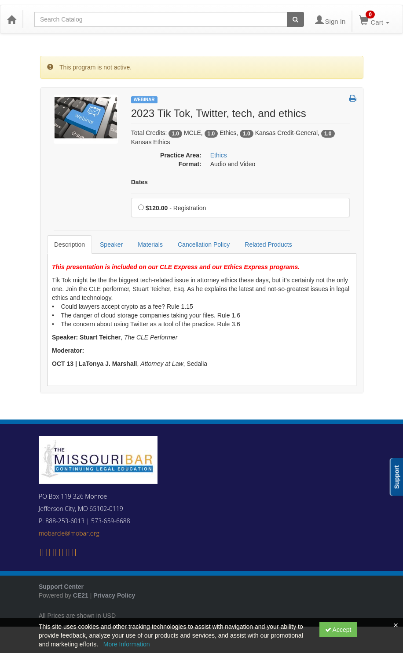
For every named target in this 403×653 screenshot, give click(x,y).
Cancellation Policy (204, 244)
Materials (150, 244)
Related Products (268, 244)
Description (69, 244)
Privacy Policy (114, 595)
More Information (126, 644)
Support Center (61, 586)
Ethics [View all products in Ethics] (218, 155)
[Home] (11, 19)
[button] (352, 99)
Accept (338, 629)
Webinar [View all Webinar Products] (144, 99)
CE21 (80, 595)
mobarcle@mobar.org (69, 533)
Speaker (111, 244)
